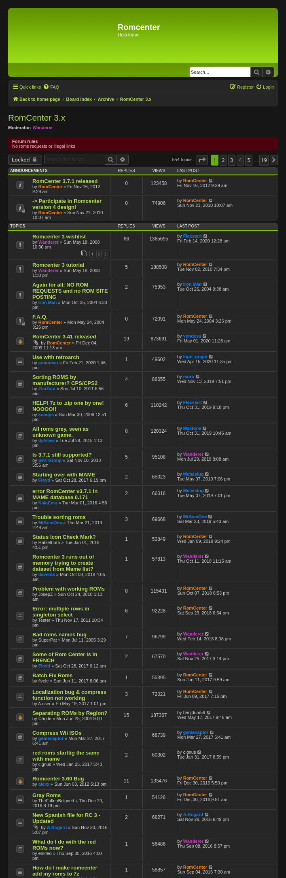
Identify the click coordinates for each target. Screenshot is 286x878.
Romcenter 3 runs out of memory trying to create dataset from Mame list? (63, 563)
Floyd (44, 480)
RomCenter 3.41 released (64, 337)
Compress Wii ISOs (57, 733)
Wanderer (43, 127)
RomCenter (50, 186)
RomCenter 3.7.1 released (64, 181)
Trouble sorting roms (59, 517)
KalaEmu (47, 502)
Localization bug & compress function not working (69, 695)
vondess (192, 336)
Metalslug (193, 474)
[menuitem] (51, 87)
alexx (44, 784)
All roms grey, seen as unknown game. (60, 432)
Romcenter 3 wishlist (59, 237)
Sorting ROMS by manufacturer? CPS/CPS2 (64, 380)
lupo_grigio (195, 356)
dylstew (46, 440)
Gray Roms (46, 795)
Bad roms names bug (59, 634)
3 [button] (231, 160)
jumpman (48, 362)
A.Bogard (57, 827)
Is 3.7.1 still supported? (62, 455)
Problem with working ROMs (68, 589)
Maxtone (192, 428)
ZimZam (46, 388)
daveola (46, 574)
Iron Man (47, 302)
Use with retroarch (55, 357)
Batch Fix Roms (52, 675)
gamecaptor (51, 738)
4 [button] (240, 160)
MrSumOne (50, 522)
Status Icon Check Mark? (64, 537)
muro (189, 376)
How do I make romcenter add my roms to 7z (64, 871)
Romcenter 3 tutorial (58, 265)
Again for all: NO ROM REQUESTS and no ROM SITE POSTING (70, 291)
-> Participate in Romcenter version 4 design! (67, 204)
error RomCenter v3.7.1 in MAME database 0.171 (64, 494)
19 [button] (264, 160)
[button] (202, 160)
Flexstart (192, 236)
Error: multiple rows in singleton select (60, 612)
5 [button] (248, 160)
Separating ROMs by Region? (69, 713)
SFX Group (49, 460)
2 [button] (223, 160)
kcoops (46, 414)
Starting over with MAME (63, 475)
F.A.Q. (39, 317)
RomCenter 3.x (36, 117)
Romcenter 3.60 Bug (58, 779)
